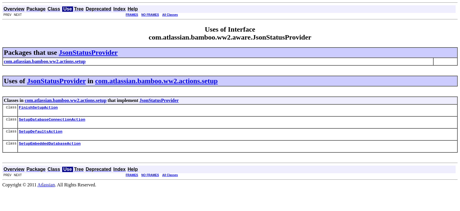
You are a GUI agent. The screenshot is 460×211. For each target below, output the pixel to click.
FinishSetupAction (38, 108)
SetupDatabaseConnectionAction (52, 121)
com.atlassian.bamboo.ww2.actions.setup (156, 81)
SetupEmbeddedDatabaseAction (50, 146)
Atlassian (46, 188)
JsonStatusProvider (88, 52)
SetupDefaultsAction (40, 134)
